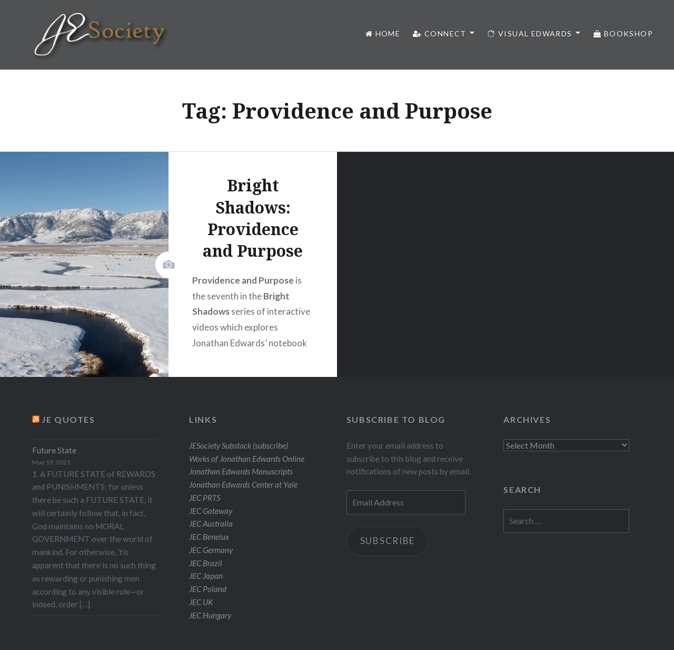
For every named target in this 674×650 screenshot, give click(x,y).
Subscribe (387, 540)
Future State (54, 450)
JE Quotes (68, 419)
